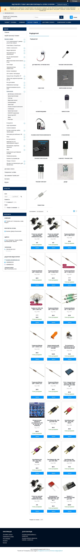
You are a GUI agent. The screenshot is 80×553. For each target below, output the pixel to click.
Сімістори (41, 88)
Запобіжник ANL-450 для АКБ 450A (53, 460)
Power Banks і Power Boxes (13, 45)
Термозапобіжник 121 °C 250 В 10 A (37, 346)
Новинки (7, 32)
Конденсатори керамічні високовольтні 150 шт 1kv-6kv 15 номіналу (37, 423)
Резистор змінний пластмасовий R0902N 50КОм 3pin (53, 235)
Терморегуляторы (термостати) (11, 68)
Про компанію (6, 538)
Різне (8, 136)
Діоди (65, 181)
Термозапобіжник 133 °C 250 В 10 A (69, 308)
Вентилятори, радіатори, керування (13, 146)
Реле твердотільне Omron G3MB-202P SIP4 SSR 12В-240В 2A (69, 384)
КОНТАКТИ (15, 26)
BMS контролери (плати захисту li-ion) (15, 61)
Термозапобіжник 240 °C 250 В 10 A (53, 308)
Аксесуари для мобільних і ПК (14, 134)
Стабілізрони (65, 135)
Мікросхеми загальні (65, 88)
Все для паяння (11, 82)
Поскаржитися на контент (43, 550)
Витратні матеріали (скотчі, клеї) (13, 88)
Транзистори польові (40, 158)
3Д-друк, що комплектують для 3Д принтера (15, 164)
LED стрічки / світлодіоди (13, 73)
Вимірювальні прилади (12, 84)
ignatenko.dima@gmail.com (13, 260)
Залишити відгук (62, 4)
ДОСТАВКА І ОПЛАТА (48, 22)
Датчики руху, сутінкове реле (41, 64)
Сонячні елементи (11, 127)
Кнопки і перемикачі (12, 71)
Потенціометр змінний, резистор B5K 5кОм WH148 (69, 347)
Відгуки (6, 182)
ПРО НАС (7, 26)
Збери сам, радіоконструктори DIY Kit (14, 79)
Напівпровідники (41, 111)
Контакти (7, 179)
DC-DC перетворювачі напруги (12, 57)
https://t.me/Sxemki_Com (10, 269)
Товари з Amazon (11, 161)
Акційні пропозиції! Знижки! (12, 35)
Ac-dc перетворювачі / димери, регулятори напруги (15, 42)
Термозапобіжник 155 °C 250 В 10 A (53, 383)
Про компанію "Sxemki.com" (12, 175)
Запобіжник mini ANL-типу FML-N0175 (69, 422)
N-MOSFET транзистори (65, 158)
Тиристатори (65, 111)
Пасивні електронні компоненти (41, 135)
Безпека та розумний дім (13, 158)
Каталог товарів (9, 39)
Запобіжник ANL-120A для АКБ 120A (69, 460)
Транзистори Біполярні (65, 64)
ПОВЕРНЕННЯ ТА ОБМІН (64, 22)
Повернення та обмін (10, 172)
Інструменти (10, 123)
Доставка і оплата (9, 169)
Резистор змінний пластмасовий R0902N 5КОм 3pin (37, 235)
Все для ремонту (11, 139)
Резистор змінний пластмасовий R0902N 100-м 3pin (37, 498)
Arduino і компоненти (12, 47)
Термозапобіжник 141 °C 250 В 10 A (69, 271)
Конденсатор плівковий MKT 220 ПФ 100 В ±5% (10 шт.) (53, 498)
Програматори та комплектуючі (11, 53)
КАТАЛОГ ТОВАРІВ (33, 22)
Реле (8, 149)
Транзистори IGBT (41, 181)
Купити (37, 247)
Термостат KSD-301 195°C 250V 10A (37, 308)
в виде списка (76, 211)
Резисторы (41, 205)
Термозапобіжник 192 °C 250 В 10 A (37, 271)
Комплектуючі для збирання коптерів (14, 152)
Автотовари (10, 64)
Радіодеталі (10, 91)
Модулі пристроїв (11, 50)
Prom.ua (48, 549)
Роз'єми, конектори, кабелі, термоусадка (13, 131)
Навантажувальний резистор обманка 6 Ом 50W (53, 347)
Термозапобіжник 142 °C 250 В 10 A (53, 271)
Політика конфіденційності (56, 550)
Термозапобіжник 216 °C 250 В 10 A (69, 234)
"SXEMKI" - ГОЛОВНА (10, 22)
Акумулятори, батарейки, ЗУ (14, 76)
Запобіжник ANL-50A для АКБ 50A (53, 421)
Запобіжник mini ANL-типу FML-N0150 (37, 461)
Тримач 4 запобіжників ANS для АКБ (69, 498)
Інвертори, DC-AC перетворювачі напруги (13, 142)
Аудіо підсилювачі (11, 125)
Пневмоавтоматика (11, 156)
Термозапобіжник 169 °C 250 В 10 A (37, 383)
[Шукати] (61, 17)
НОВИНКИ (22, 22)
